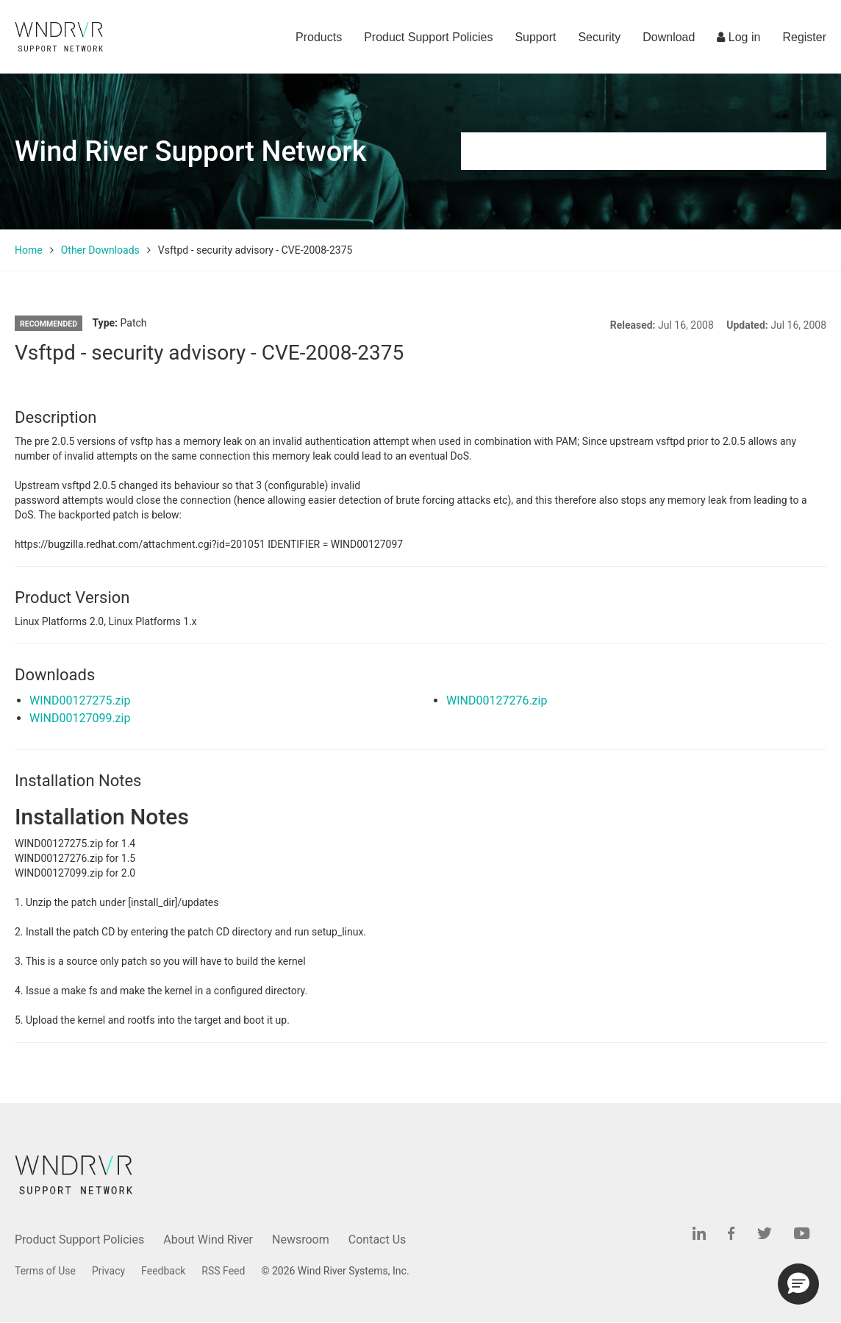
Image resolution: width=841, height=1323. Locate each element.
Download (669, 37)
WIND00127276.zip (496, 700)
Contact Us (377, 1240)
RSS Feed (223, 1271)
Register (804, 37)
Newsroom (300, 1240)
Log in (738, 37)
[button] (798, 1284)
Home (29, 250)
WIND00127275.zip (79, 700)
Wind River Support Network (190, 151)
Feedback (163, 1271)
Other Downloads (100, 250)
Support (535, 37)
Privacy (108, 1271)
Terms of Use (45, 1271)
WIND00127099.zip (79, 718)
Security (599, 37)
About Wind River (208, 1240)
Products (319, 37)
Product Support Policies (428, 37)
